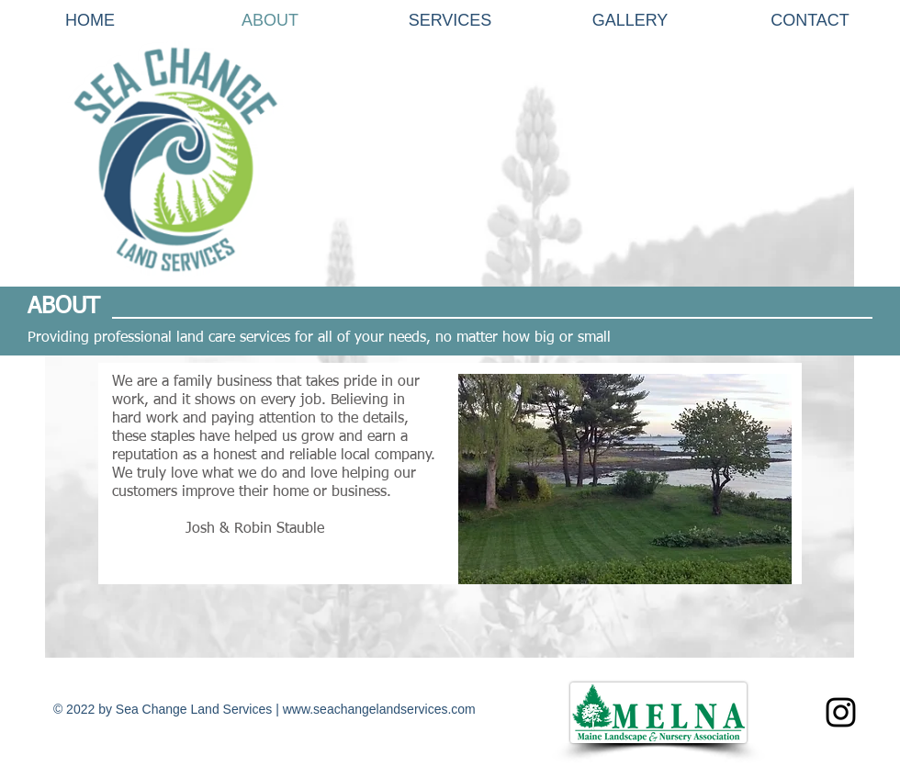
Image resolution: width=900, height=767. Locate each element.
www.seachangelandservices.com (379, 709)
